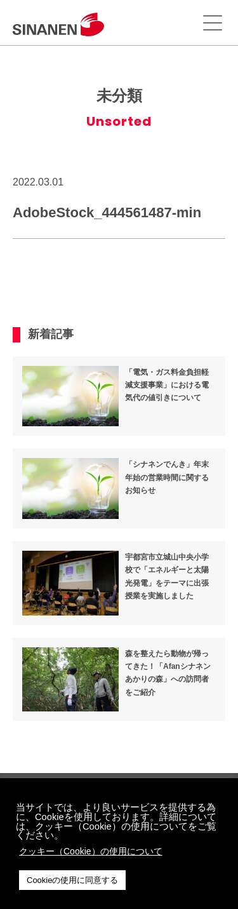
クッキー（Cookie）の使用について (90, 851)
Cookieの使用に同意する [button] (72, 880)
